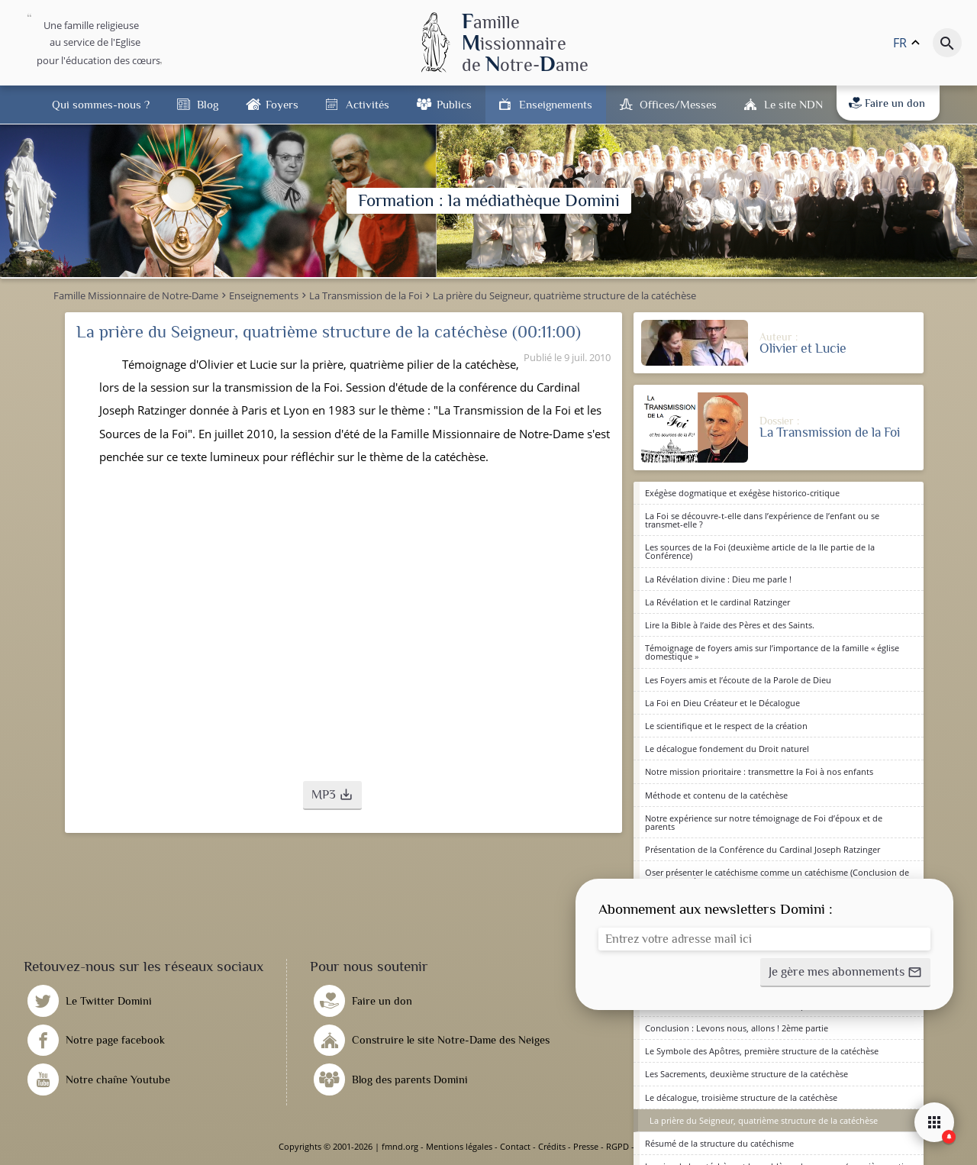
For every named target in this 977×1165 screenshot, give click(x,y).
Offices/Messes (678, 104)
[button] (332, 795)
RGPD (617, 1146)
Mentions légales (459, 1146)
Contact (515, 1146)
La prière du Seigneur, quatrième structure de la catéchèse (764, 1120)
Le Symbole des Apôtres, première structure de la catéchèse (762, 1051)
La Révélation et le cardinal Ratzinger (717, 602)
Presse (585, 1146)
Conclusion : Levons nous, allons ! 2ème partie (736, 1028)
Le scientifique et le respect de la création (726, 725)
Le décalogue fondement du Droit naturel (727, 748)
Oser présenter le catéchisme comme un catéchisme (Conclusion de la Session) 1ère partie (777, 876)
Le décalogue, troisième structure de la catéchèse (741, 1097)
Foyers (282, 104)
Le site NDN (793, 104)
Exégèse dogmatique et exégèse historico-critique (742, 493)
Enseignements (555, 104)
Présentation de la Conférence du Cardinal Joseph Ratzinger (762, 849)
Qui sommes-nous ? (101, 104)
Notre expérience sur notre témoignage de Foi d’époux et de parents (763, 822)
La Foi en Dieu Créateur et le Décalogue (722, 702)
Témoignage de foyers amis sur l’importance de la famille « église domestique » (772, 652)
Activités (367, 104)
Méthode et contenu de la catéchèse (716, 795)
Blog (207, 104)
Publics (454, 104)
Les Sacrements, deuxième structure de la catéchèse (746, 1073)
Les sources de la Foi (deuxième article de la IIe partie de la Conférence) (760, 551)
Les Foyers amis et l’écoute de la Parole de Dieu (738, 680)
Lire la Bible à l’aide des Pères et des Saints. (729, 625)
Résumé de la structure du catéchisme (719, 1143)
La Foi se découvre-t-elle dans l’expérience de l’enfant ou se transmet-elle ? (762, 520)
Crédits (552, 1146)
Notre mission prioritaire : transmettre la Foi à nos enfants (759, 771)
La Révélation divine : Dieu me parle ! (718, 579)
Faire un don (887, 103)
